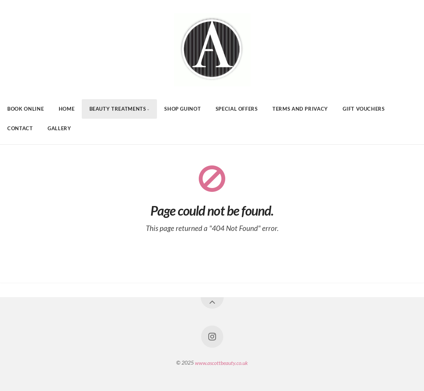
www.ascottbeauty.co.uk (221, 362)
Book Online (25, 109)
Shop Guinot (182, 109)
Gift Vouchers (363, 109)
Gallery (59, 128)
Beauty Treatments (117, 109)
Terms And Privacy (300, 109)
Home (67, 109)
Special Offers (237, 109)
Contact (20, 128)
